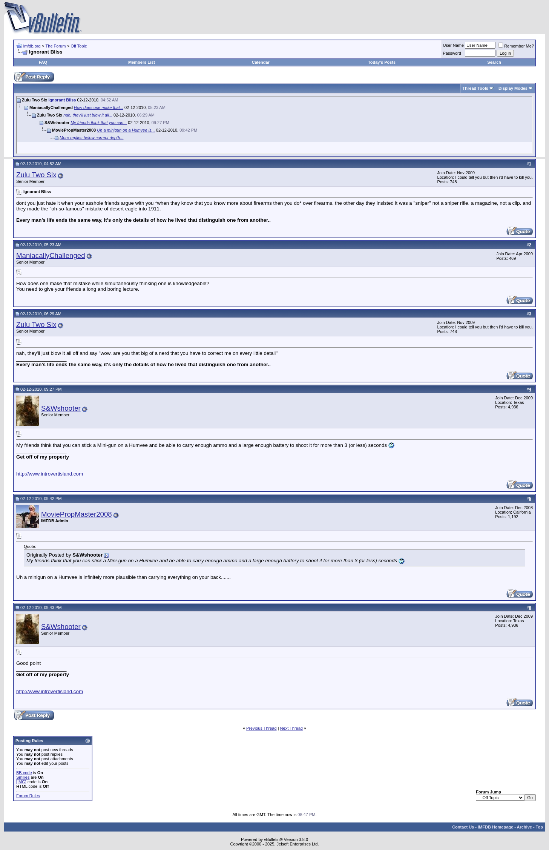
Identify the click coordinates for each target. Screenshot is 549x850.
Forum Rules (28, 795)
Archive (524, 827)
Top (539, 827)
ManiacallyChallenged (50, 255)
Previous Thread (261, 728)
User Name (453, 45)
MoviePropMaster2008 (76, 514)
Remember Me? (516, 46)
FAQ (43, 62)
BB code (24, 772)
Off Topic (79, 46)
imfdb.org (32, 46)
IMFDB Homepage (495, 827)
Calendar (261, 62)
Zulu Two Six (36, 175)
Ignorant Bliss (62, 100)
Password (452, 53)
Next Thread (291, 728)
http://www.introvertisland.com (49, 474)
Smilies (22, 777)
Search (494, 62)
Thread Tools (475, 88)
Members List (141, 62)
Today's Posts (382, 62)
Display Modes (513, 88)
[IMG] (21, 781)
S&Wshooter (61, 408)
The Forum (56, 46)
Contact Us (463, 827)
